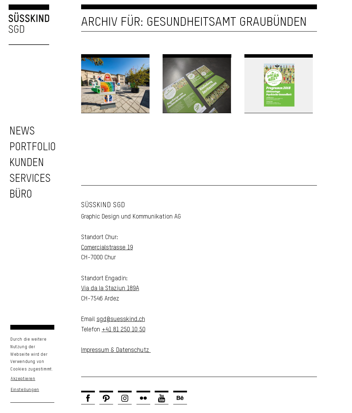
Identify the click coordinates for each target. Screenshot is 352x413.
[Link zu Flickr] (143, 398)
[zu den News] (22, 131)
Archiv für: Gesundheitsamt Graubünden (194, 22)
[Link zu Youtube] (161, 398)
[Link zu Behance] (180, 398)
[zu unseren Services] (30, 179)
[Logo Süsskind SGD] (24, 24)
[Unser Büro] (20, 194)
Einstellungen (25, 390)
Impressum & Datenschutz (116, 350)
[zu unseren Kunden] (26, 163)
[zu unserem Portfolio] (32, 147)
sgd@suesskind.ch (121, 319)
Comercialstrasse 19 (107, 248)
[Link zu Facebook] (88, 398)
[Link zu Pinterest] (106, 398)
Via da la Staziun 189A (110, 288)
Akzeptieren (23, 379)
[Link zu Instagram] (125, 398)
